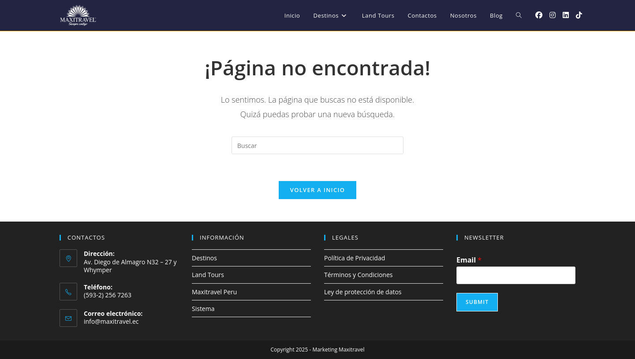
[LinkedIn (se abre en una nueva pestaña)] (565, 15)
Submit (477, 302)
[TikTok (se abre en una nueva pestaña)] (579, 15)
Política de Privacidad (354, 258)
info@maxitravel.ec (111, 321)
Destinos (204, 258)
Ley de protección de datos (363, 292)
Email (469, 260)
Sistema (203, 308)
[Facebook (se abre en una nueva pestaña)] (539, 15)
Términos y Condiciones (358, 274)
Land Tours (208, 274)
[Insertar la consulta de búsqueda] (317, 145)
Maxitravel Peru (214, 292)
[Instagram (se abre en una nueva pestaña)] (552, 15)
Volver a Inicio (317, 190)
